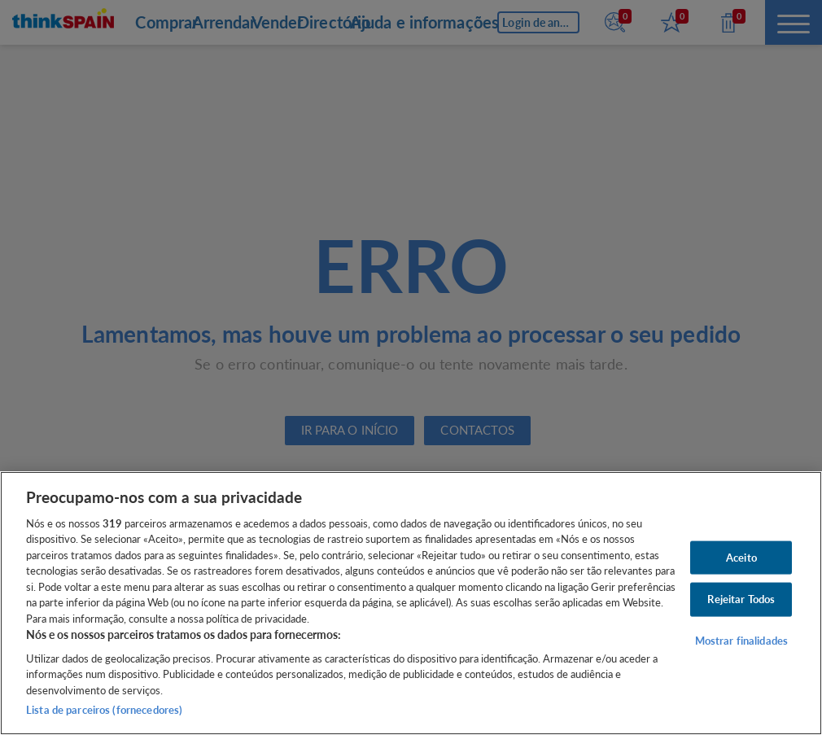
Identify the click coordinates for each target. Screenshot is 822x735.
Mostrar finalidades (741, 640)
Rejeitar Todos (741, 599)
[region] (411, 603)
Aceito (741, 556)
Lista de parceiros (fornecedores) (104, 709)
